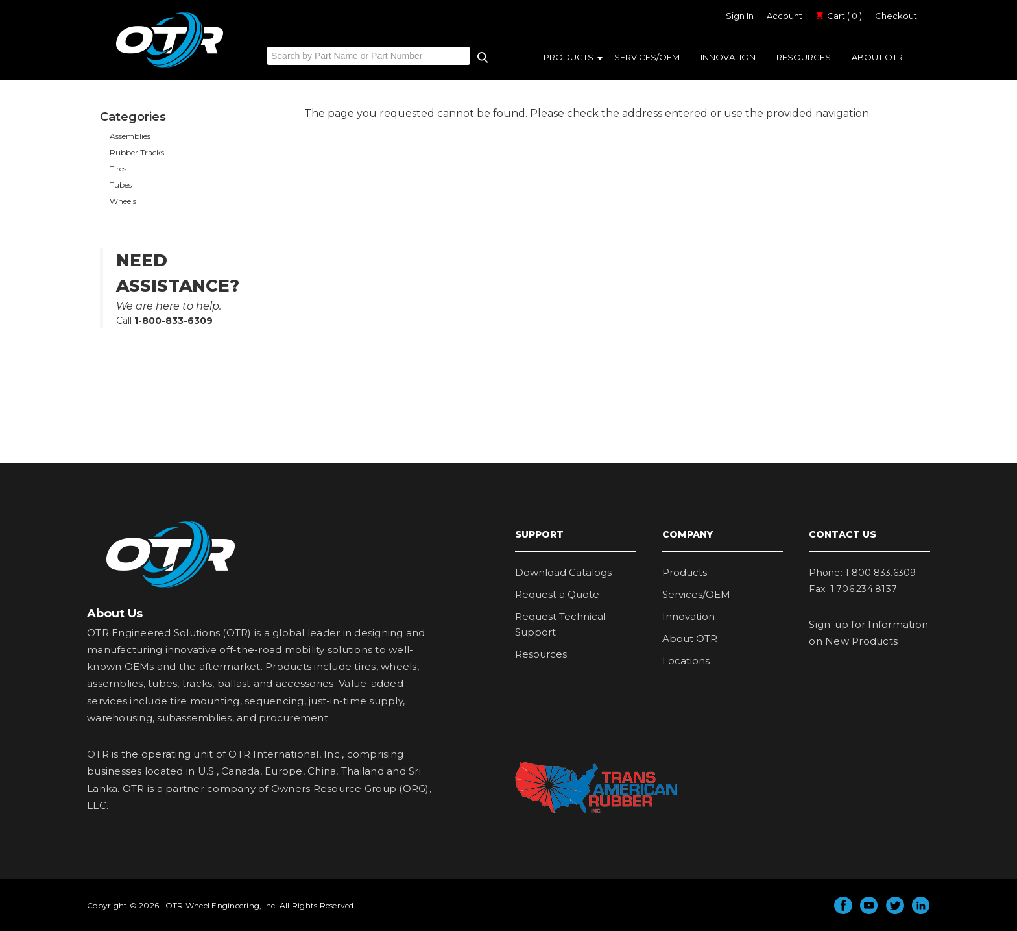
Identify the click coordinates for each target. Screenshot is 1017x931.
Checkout (896, 15)
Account (784, 15)
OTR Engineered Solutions (169, 67)
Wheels (123, 201)
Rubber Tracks (137, 152)
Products (568, 57)
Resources (803, 57)
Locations (686, 660)
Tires (118, 168)
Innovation (728, 57)
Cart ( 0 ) (838, 15)
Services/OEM (647, 57)
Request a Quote (557, 594)
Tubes (121, 185)
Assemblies (130, 136)
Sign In (740, 15)
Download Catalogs (563, 572)
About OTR (877, 57)
